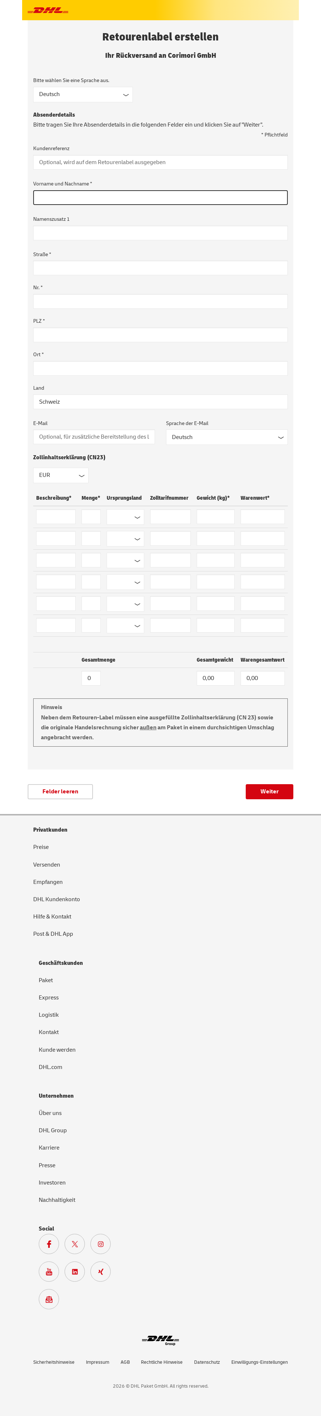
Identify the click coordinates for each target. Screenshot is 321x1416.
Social (46, 1228)
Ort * (38, 354)
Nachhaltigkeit (57, 1200)
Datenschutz (207, 1362)
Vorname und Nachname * (62, 184)
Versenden (46, 864)
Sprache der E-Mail (187, 423)
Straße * (42, 254)
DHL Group (53, 1130)
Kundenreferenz (51, 148)
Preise (41, 847)
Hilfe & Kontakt (52, 916)
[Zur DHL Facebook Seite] (52, 1246)
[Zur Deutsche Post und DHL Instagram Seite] (103, 1246)
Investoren (52, 1182)
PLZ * (39, 321)
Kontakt (49, 1032)
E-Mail (40, 423)
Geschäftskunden (61, 963)
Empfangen (48, 882)
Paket (46, 980)
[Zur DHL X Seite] (77, 1246)
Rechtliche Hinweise (162, 1362)
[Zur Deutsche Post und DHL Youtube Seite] (52, 1273)
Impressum (97, 1362)
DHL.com (50, 1067)
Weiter (269, 791)
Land (38, 388)
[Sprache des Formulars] (83, 94)
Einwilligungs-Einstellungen (259, 1362)
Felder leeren (60, 791)
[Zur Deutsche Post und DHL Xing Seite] (103, 1273)
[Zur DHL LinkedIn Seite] (77, 1273)
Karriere (49, 1147)
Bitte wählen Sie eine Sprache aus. (71, 80)
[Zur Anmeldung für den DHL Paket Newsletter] (52, 1301)
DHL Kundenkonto (56, 899)
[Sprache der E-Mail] (226, 437)
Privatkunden (50, 829)
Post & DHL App (53, 934)
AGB (125, 1362)
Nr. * (38, 287)
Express (49, 997)
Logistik (49, 1015)
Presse (47, 1165)
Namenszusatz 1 (51, 219)
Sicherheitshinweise (54, 1362)
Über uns (50, 1113)
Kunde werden (57, 1050)
